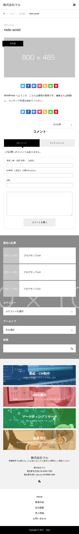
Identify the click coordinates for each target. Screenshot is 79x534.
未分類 (13, 43)
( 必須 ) (20, 160)
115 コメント (22, 143)
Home (39, 496)
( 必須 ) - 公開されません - (22, 170)
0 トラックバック (57, 143)
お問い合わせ (39, 518)
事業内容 (39, 502)
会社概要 (39, 507)
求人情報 (39, 513)
